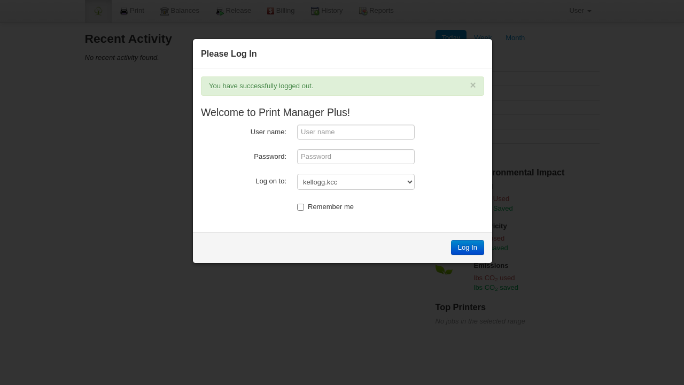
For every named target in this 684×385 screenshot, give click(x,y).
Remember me (325, 207)
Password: (270, 156)
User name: (268, 132)
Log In (467, 247)
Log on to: (270, 181)
